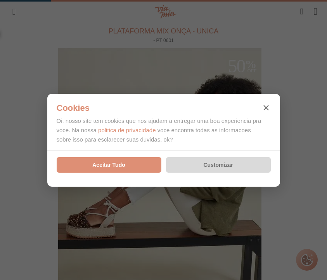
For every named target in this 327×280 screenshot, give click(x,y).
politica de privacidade (127, 130)
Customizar (218, 165)
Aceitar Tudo (108, 165)
